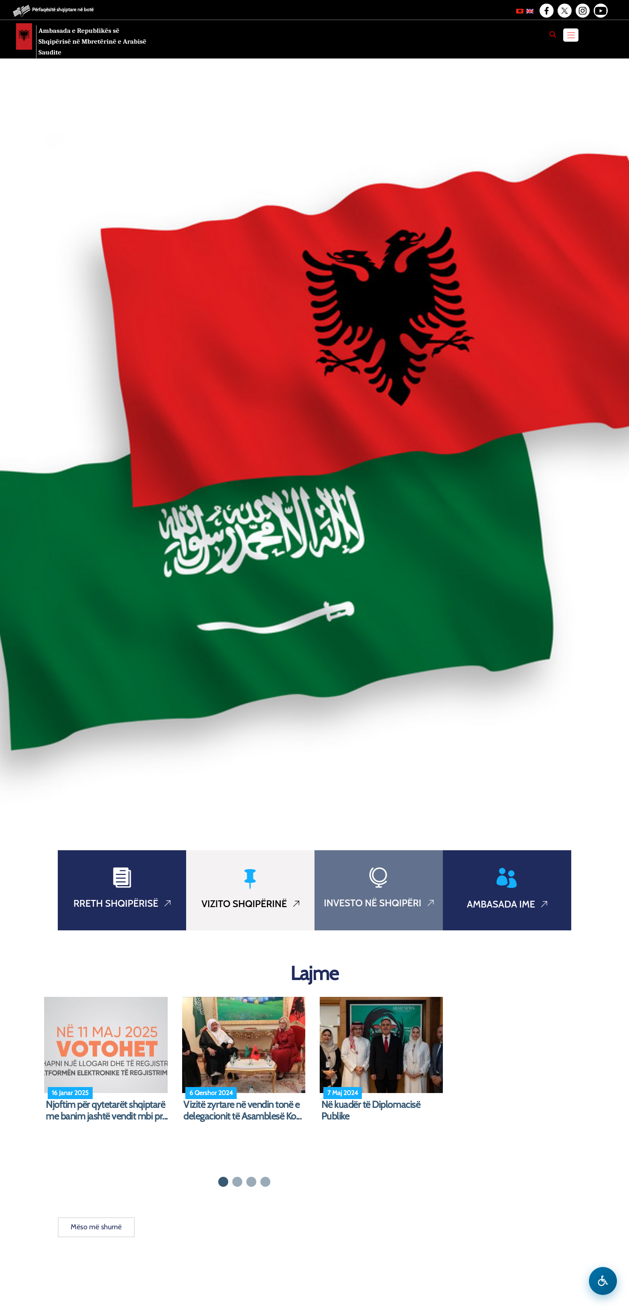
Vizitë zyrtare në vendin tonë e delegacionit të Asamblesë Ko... (242, 1110)
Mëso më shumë (96, 1226)
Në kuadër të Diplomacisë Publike (370, 1110)
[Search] (553, 34)
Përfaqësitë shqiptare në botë (62, 9)
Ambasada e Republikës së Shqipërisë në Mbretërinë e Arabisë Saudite (92, 41)
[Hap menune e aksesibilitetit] (603, 1281)
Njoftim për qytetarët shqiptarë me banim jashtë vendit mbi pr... (107, 1110)
